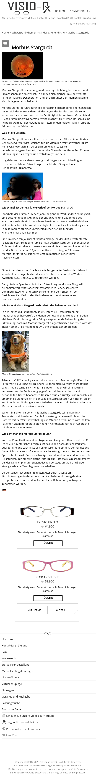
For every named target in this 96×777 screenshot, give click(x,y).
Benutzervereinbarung (22, 772)
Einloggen (8, 690)
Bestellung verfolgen (14, 18)
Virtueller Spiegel (12, 684)
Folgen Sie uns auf (22, 722)
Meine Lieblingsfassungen (17, 671)
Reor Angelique (47, 577)
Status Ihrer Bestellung (15, 664)
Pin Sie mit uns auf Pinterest (23, 729)
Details (48, 543)
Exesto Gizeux (47, 522)
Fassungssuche (11, 703)
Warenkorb (8, 658)
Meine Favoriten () (57, 18)
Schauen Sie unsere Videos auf (30, 715)
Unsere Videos (10, 677)
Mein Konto (36, 18)
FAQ (4, 652)
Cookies (64, 772)
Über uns (7, 639)
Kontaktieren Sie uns (83, 18)
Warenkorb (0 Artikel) (82, 23)
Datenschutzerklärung (47, 772)
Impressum (79, 772)
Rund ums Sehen (12, 709)
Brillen (60, 11)
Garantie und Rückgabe (16, 696)
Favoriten (42, 527)
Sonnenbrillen (80, 11)
